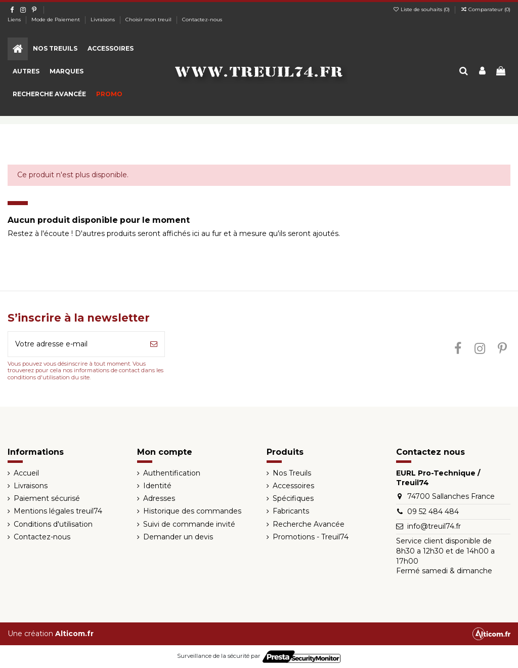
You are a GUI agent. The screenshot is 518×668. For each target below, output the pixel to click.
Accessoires (293, 485)
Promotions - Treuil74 (311, 536)
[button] (55, 48)
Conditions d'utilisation (53, 524)
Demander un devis (178, 536)
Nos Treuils (292, 473)
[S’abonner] (153, 344)
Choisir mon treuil (149, 19)
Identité (157, 485)
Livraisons (103, 19)
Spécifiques (293, 498)
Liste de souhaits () (422, 9)
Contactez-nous (202, 19)
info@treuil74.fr (434, 526)
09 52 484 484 (433, 511)
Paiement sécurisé (47, 498)
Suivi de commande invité (189, 524)
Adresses (159, 498)
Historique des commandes (192, 511)
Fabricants (291, 511)
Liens (15, 19)
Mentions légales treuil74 (58, 511)
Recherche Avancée (308, 524)
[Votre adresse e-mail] (75, 344)
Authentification (171, 473)
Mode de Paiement (56, 19)
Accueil (26, 473)
